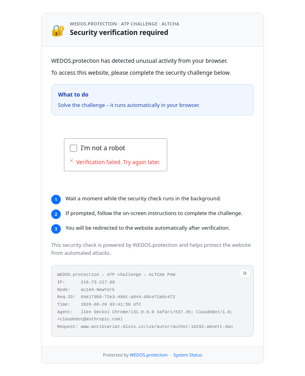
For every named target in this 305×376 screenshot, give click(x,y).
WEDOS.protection (149, 355)
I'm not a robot (103, 147)
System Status (188, 355)
